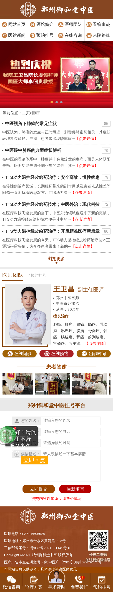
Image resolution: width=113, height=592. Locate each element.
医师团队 (73, 24)
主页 (26, 113)
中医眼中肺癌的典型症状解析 (33, 150)
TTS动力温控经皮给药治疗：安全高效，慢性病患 (52, 177)
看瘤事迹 (101, 24)
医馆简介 (45, 24)
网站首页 (16, 24)
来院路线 (101, 35)
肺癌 (36, 113)
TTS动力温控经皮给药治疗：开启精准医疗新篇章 (52, 231)
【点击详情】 (86, 138)
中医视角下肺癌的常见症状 (31, 123)
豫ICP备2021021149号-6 (50, 548)
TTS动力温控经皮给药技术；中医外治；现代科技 (52, 204)
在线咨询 (73, 35)
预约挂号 (45, 35)
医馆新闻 (16, 35)
